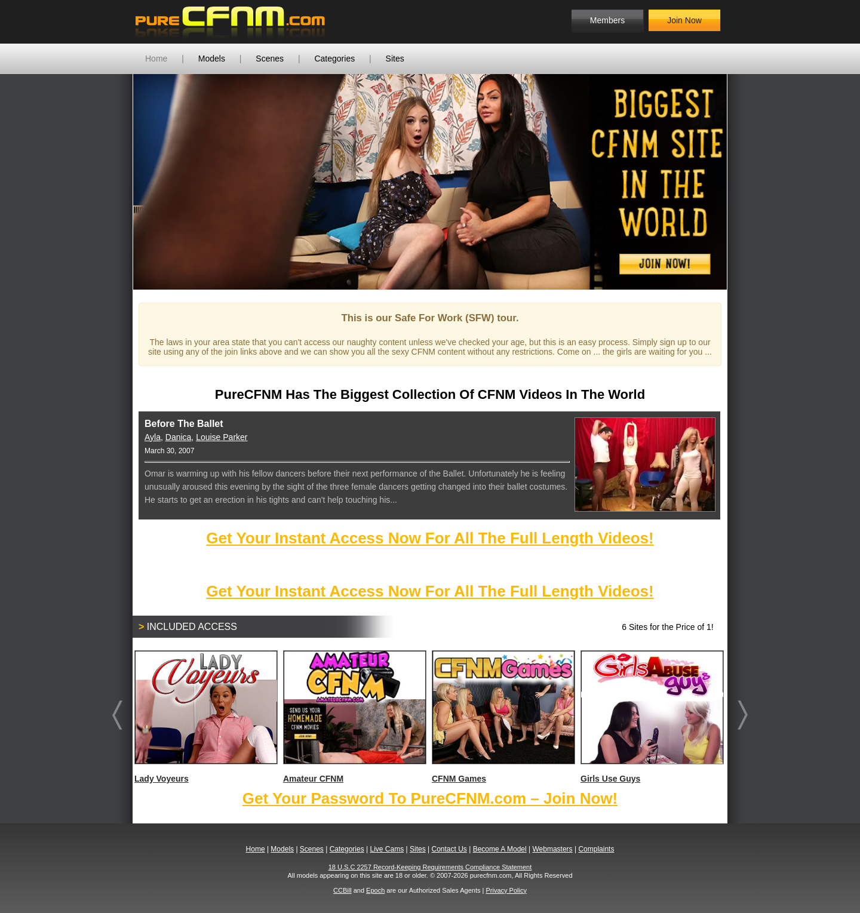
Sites (395, 58)
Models (211, 58)
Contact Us (448, 849)
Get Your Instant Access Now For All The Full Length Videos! (429, 538)
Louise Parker (221, 437)
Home (156, 58)
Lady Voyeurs (205, 716)
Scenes (270, 58)
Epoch (375, 890)
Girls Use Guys (651, 716)
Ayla (153, 437)
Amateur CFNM (354, 716)
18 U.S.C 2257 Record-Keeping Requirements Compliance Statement (430, 867)
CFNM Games (503, 716)
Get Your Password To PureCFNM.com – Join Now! (430, 798)
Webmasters (552, 849)
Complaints (596, 849)
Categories (334, 58)
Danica (178, 437)
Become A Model (500, 849)
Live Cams (387, 849)
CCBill (342, 890)
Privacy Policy (506, 890)
